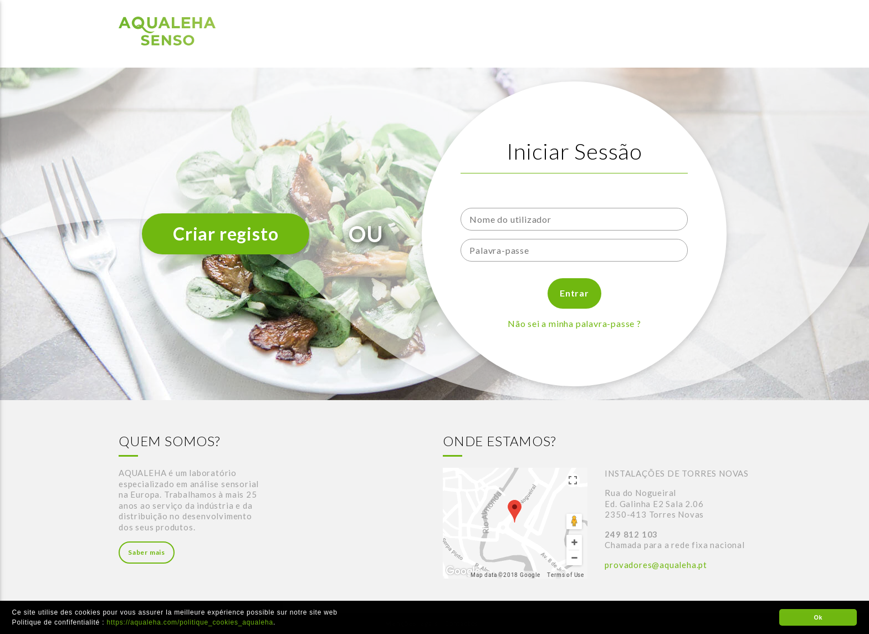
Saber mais (146, 552)
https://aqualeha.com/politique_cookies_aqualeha (190, 622)
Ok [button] (818, 617)
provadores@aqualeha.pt (656, 565)
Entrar (574, 293)
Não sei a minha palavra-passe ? (574, 323)
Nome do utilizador (504, 196)
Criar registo (225, 233)
